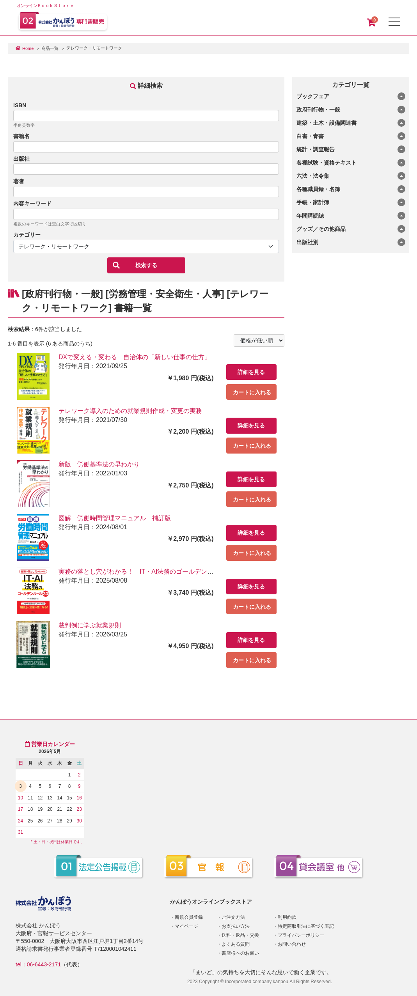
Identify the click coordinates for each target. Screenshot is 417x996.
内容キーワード (32, 203)
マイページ (186, 926)
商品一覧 (50, 48)
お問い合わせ (292, 944)
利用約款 (287, 917)
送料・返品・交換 (240, 935)
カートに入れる (252, 392)
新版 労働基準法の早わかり (99, 464)
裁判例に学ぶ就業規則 (90, 625)
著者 (18, 181)
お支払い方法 (236, 926)
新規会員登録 (189, 917)
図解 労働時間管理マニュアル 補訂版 (115, 518)
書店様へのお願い (240, 953)
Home (28, 48)
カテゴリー (27, 235)
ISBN (19, 105)
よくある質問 (236, 944)
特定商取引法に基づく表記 (306, 926)
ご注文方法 (233, 917)
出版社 (21, 159)
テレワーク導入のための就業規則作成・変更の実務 (130, 411)
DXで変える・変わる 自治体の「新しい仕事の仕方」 (135, 357)
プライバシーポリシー (301, 935)
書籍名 (21, 136)
